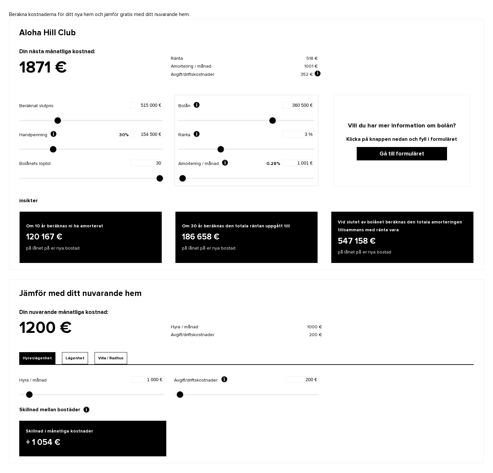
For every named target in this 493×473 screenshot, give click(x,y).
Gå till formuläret (402, 153)
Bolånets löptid (35, 163)
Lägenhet (75, 358)
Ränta (184, 135)
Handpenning (33, 135)
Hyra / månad (33, 380)
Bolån (184, 105)
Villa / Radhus (111, 358)
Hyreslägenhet (37, 358)
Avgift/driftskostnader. (196, 380)
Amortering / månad (198, 163)
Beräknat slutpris (36, 105)
